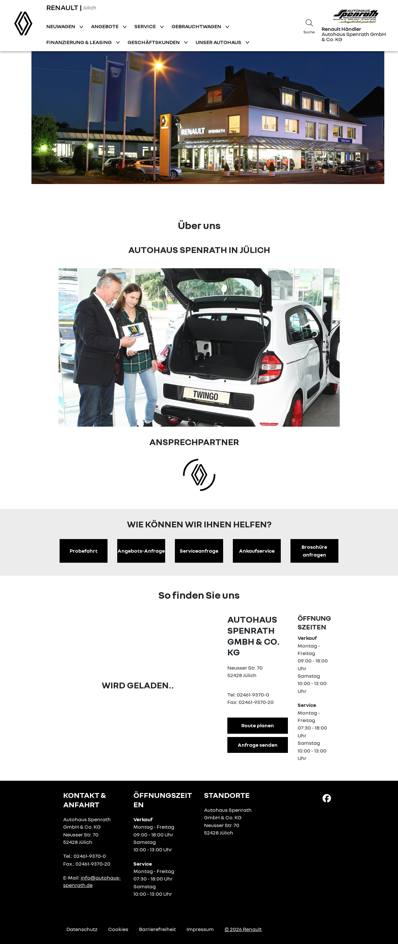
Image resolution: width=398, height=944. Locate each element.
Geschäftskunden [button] (154, 42)
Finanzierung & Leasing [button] (79, 42)
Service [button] (145, 26)
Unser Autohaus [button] (219, 42)
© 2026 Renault (243, 929)
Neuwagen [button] (61, 26)
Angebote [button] (105, 26)
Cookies (118, 929)
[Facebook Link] (327, 798)
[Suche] (309, 25)
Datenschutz (81, 929)
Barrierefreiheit (157, 929)
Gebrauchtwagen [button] (197, 26)
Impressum (200, 929)
